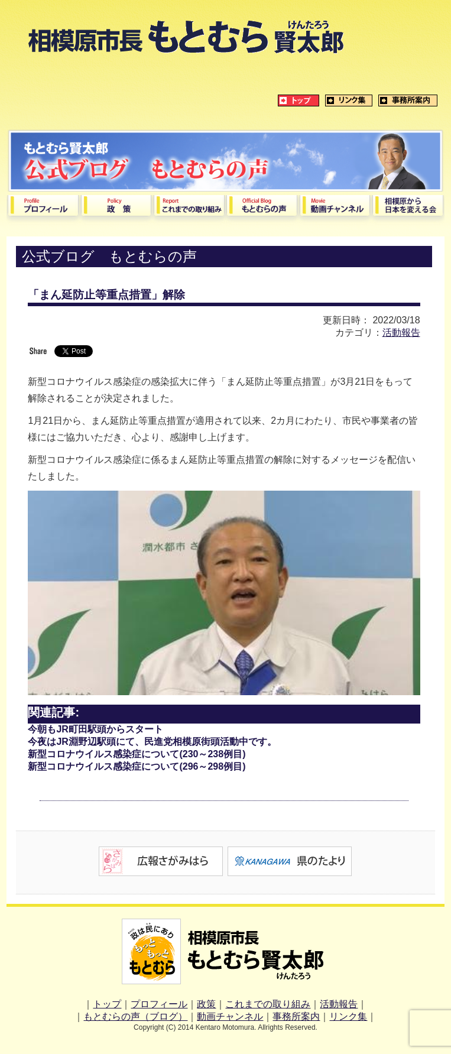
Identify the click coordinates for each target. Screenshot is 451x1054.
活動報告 (401, 332)
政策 (206, 1004)
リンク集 (348, 1016)
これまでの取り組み (267, 1004)
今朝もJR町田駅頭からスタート (95, 729)
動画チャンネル (230, 1016)
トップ (107, 1004)
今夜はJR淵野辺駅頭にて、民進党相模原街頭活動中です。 (152, 742)
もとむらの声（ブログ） (135, 1016)
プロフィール (159, 1004)
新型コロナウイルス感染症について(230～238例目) (136, 754)
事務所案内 (296, 1016)
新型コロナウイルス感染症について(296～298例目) (136, 766)
